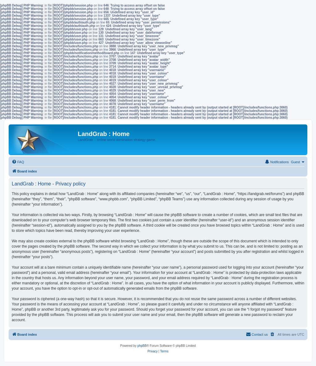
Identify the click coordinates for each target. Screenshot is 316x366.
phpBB (142, 345)
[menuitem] (18, 162)
